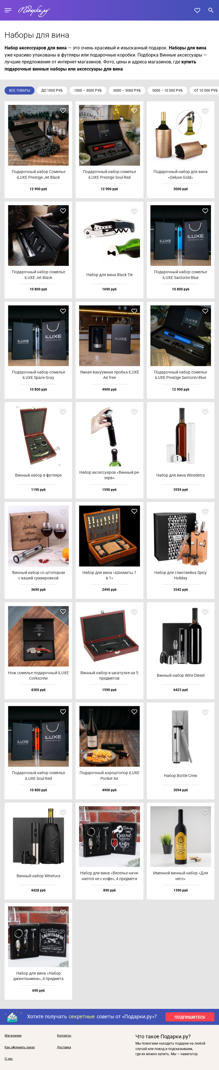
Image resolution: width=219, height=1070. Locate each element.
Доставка (64, 1047)
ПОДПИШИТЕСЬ (190, 1017)
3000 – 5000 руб (127, 91)
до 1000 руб (52, 91)
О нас (9, 1059)
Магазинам (13, 1035)
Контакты (64, 1035)
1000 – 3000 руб (88, 91)
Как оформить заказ (20, 1047)
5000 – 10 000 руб (167, 91)
